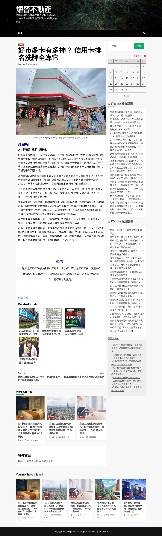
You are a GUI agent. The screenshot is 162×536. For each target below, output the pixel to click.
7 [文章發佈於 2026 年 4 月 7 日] (116, 72)
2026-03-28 (61, 437)
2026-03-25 (110, 515)
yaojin (22, 64)
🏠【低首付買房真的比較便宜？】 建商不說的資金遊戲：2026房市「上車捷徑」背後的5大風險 (30, 430)
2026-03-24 (136, 515)
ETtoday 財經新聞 (122, 221)
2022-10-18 (32, 64)
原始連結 (23, 298)
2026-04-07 (30, 440)
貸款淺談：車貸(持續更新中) (126, 378)
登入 (33, 461)
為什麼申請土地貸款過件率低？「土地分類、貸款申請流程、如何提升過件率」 (126, 371)
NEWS (21, 45)
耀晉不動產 (33, 9)
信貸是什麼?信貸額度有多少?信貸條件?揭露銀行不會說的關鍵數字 (126, 348)
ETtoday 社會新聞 (122, 103)
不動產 (19, 33)
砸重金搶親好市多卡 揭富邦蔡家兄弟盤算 (82, 375)
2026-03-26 (92, 437)
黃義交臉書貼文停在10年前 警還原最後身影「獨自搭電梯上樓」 (39, 377)
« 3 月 (126, 95)
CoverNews (89, 531)
